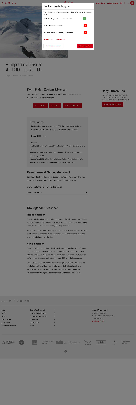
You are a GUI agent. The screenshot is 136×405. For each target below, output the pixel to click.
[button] (85, 18)
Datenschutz (48, 39)
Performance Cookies (54, 25)
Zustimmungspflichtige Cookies (58, 32)
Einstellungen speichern (53, 46)
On (85, 18)
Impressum (60, 39)
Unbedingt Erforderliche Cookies (58, 18)
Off (85, 25)
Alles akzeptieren (84, 46)
